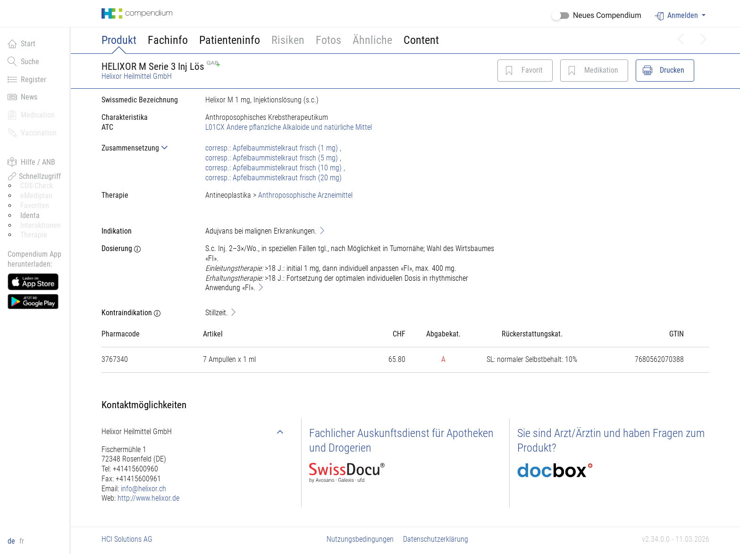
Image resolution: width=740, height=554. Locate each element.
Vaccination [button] (32, 132)
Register (27, 79)
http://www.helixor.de (148, 498)
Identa (30, 215)
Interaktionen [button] (40, 225)
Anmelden (677, 16)
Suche (23, 61)
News (22, 96)
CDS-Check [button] (36, 185)
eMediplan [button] (36, 195)
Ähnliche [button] (372, 40)
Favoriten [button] (34, 205)
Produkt (118, 40)
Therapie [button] (33, 234)
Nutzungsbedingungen (360, 539)
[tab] (145, 148)
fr (21, 541)
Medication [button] (31, 114)
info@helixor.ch (143, 488)
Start (21, 43)
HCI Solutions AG (126, 539)
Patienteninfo (229, 40)
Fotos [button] (328, 40)
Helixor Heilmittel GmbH (136, 76)
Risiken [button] (287, 40)
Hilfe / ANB (31, 162)
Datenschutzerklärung (435, 539)
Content (421, 40)
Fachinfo (168, 40)
